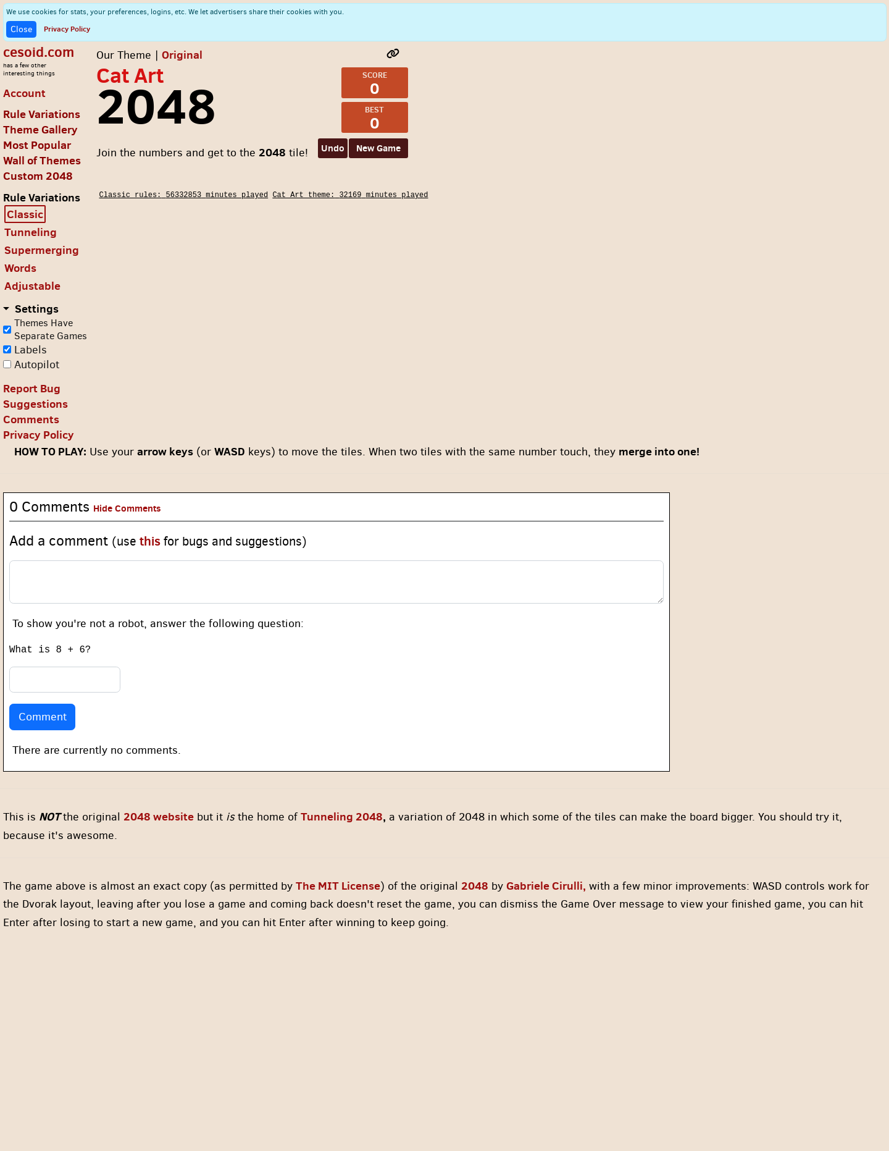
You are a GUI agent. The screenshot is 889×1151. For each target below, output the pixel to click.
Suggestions (35, 403)
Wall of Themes (42, 160)
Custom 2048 (38, 175)
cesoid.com (38, 51)
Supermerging (41, 250)
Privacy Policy (67, 28)
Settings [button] (35, 308)
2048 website (158, 816)
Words (20, 268)
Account (24, 93)
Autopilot (36, 364)
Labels (30, 349)
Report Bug (32, 388)
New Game (378, 147)
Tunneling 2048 (342, 816)
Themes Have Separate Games (50, 329)
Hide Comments (127, 508)
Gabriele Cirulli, (546, 885)
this (150, 541)
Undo (332, 147)
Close (21, 29)
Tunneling (30, 232)
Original (182, 54)
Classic (25, 214)
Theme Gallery (40, 129)
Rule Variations (41, 114)
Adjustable (32, 285)
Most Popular (37, 145)
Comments (31, 419)
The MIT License (338, 885)
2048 (474, 885)
